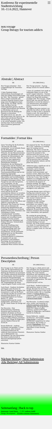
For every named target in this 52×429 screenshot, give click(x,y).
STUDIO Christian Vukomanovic (28, 413)
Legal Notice (14, 411)
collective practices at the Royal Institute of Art (37, 305)
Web (2, 348)
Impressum (4, 411)
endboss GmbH (30, 411)
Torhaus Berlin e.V (40, 293)
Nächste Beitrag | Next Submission (22, 359)
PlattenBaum (36, 324)
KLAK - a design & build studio (38, 297)
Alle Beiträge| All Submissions (20, 362)
